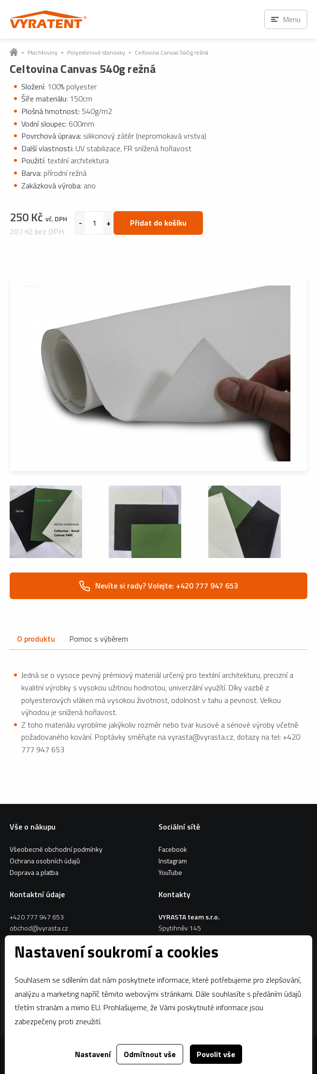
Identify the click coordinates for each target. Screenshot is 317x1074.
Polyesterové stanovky (96, 52)
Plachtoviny (43, 52)
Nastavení (93, 1054)
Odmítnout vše (150, 1054)
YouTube (170, 872)
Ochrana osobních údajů (45, 861)
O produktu (36, 638)
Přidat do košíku (158, 223)
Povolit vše (216, 1054)
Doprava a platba (34, 872)
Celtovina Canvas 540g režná (171, 52)
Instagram (172, 861)
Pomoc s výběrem (98, 638)
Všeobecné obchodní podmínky (56, 849)
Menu (292, 19)
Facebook (172, 849)
